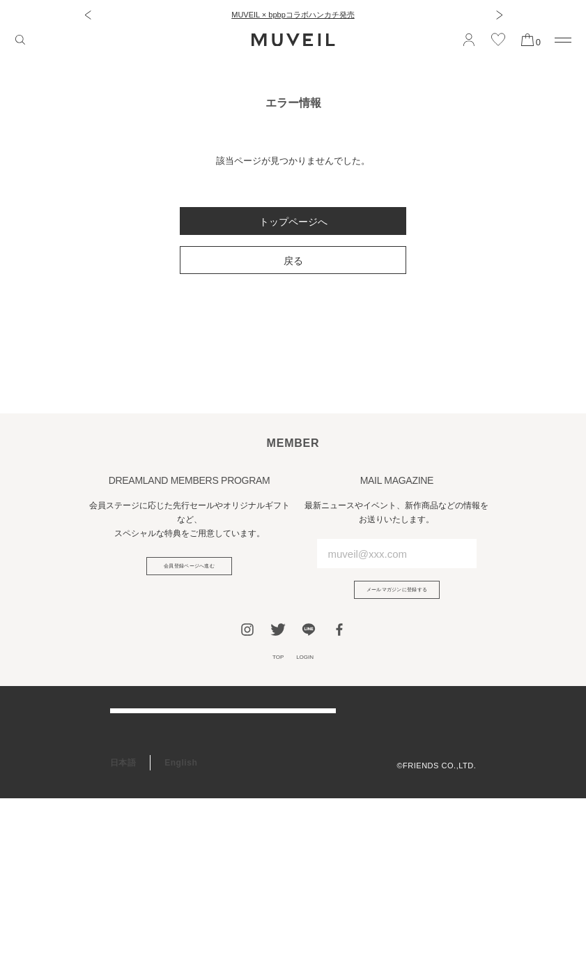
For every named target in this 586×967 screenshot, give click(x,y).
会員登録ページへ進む (189, 571)
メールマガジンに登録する (397, 595)
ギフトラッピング (145, 853)
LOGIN (311, 670)
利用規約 (460, 747)
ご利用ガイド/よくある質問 (163, 738)
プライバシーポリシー (436, 764)
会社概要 (460, 729)
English (180, 931)
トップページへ (293, 221)
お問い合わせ (136, 795)
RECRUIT (130, 881)
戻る (293, 260)
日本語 (123, 931)
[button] (87, 14)
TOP (270, 670)
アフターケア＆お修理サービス (171, 767)
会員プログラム (140, 824)
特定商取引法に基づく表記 (428, 781)
